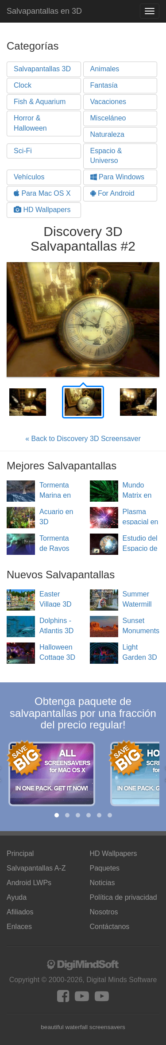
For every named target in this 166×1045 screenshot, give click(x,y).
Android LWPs (29, 882)
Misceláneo (108, 118)
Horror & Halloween (30, 123)
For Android (112, 193)
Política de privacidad (123, 897)
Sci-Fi (23, 151)
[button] (56, 815)
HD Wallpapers (42, 209)
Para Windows (117, 177)
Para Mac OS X (42, 193)
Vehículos (29, 177)
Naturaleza (107, 134)
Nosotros (104, 912)
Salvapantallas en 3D (44, 11)
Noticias (102, 882)
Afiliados (20, 912)
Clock (22, 85)
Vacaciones (108, 101)
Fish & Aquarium (40, 101)
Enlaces (19, 926)
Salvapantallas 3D (42, 69)
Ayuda (17, 897)
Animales (105, 69)
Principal (20, 853)
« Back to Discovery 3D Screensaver (83, 438)
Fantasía (104, 85)
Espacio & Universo (106, 156)
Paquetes (105, 868)
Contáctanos (110, 926)
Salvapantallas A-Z (36, 868)
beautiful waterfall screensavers (83, 1027)
